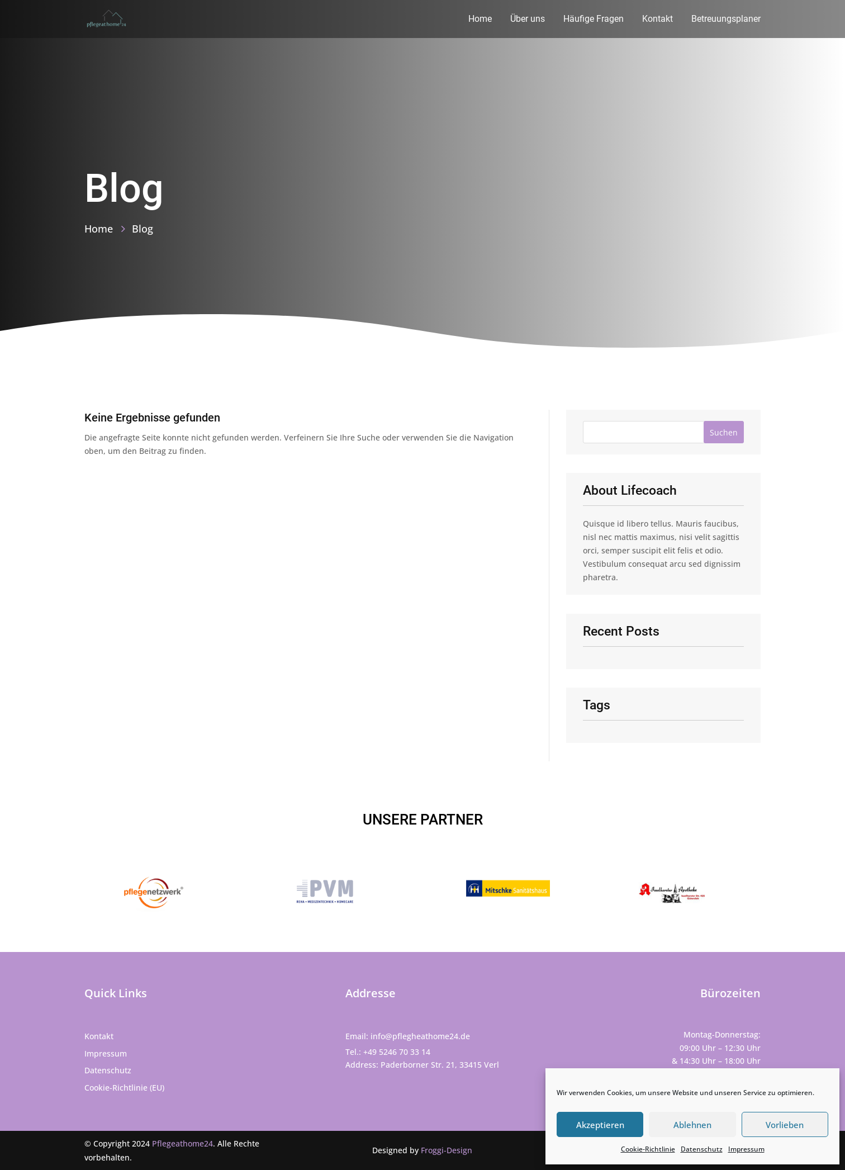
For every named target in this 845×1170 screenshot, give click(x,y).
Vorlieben (785, 1124)
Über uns (527, 19)
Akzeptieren (600, 1124)
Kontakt (657, 19)
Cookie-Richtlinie (648, 1149)
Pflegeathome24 (182, 1143)
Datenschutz (702, 1149)
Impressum (746, 1149)
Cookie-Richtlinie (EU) (124, 1087)
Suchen (724, 432)
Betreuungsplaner (726, 19)
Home (480, 19)
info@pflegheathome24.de (420, 1036)
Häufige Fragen (593, 19)
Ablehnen (692, 1124)
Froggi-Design (446, 1150)
